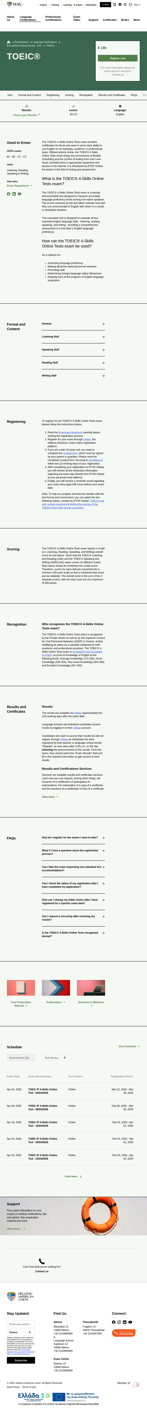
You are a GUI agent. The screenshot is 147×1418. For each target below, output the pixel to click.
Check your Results (25, 115)
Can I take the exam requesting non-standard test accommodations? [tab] (73, 868)
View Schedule (127, 1046)
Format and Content (29, 95)
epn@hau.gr (96, 460)
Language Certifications (28, 18)
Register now (117, 58)
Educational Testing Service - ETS (24, 45)
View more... (14, 1228)
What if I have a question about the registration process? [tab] (73, 852)
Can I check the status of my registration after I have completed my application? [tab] (73, 885)
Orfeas (87, 439)
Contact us (118, 74)
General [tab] (73, 324)
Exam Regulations (18, 185)
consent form (70, 453)
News (137, 19)
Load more (71, 1176)
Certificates (110, 19)
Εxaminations (21, 42)
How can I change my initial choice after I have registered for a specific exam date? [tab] (73, 901)
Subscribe (21, 1360)
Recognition (86, 95)
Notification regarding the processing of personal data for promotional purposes (21, 1352)
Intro (9, 95)
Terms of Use (29, 1387)
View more (48, 796)
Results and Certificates (111, 95)
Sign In (137, 5)
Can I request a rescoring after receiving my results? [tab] (73, 918)
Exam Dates (76, 18)
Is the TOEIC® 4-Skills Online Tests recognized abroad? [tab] (73, 934)
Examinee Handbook (70, 432)
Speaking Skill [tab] (73, 350)
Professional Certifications (53, 18)
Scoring (69, 95)
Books (125, 19)
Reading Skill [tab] (73, 363)
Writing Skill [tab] (73, 376)
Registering (53, 95)
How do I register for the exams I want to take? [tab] (73, 838)
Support (93, 19)
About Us (10, 18)
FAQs (134, 95)
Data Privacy (13, 1387)
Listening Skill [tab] (73, 337)
